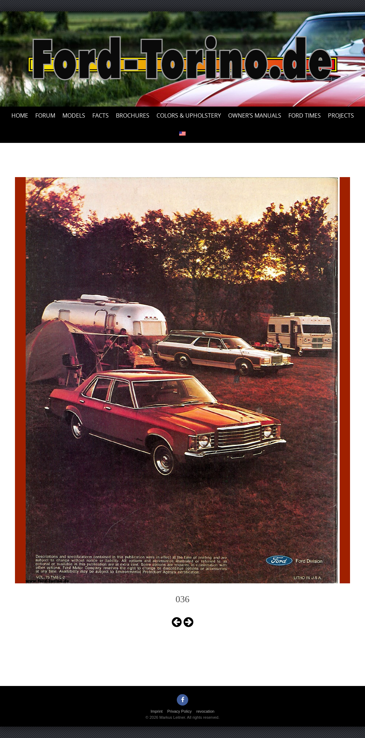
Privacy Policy (179, 711)
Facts (100, 115)
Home (19, 115)
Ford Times (304, 115)
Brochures (132, 115)
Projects (341, 115)
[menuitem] (182, 134)
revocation (205, 711)
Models (73, 115)
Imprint (157, 711)
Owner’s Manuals (254, 115)
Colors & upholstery (188, 115)
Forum (45, 115)
